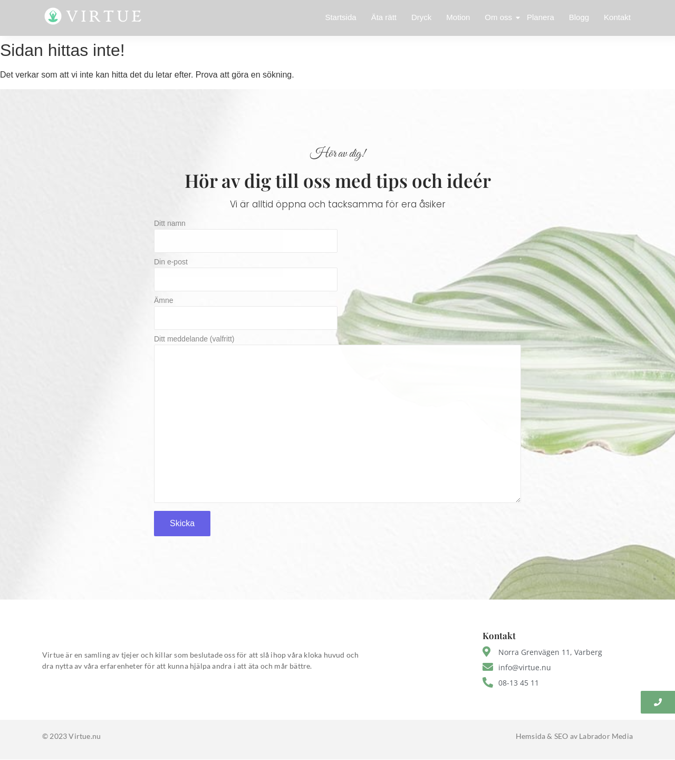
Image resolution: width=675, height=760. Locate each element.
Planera (540, 17)
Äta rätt (384, 17)
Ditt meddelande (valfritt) (337, 422)
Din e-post (337, 277)
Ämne (337, 316)
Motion (458, 17)
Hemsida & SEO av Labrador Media (574, 736)
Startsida (340, 17)
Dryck (421, 17)
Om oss (499, 17)
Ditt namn (337, 239)
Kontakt (617, 17)
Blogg (579, 17)
